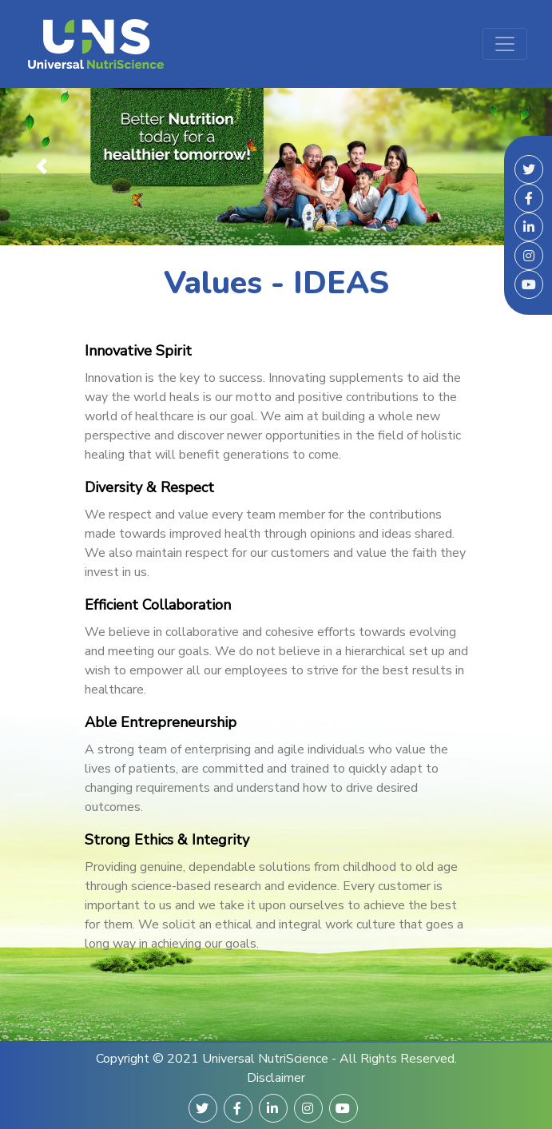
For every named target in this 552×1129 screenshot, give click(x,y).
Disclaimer (276, 1078)
